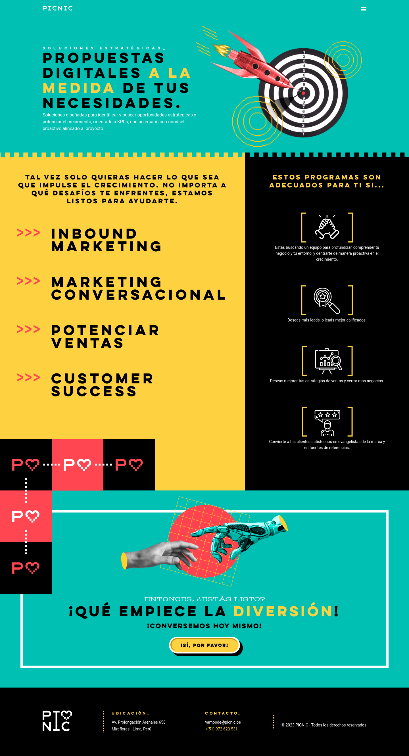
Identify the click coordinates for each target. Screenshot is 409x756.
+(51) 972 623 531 (221, 729)
